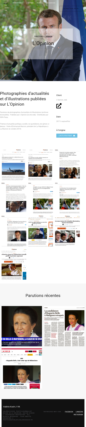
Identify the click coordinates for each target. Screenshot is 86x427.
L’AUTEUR (30, 3)
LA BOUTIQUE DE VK (71, 8)
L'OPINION (48, 36)
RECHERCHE (50, 3)
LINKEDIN (79, 412)
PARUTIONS (38, 36)
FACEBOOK (69, 412)
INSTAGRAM (78, 415)
